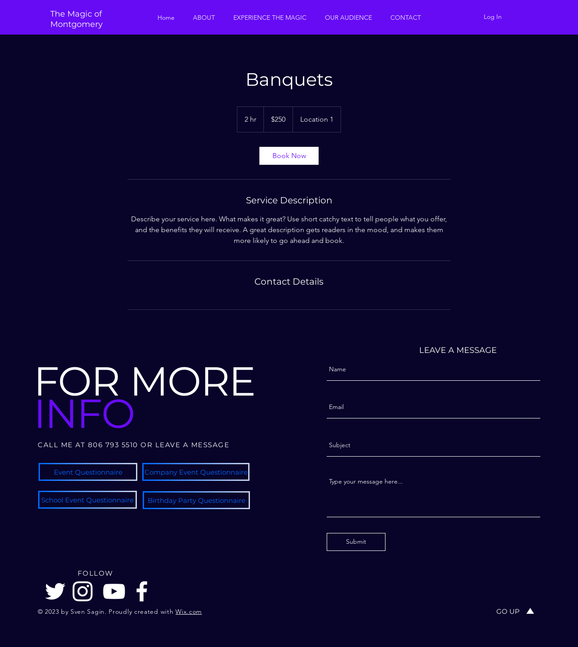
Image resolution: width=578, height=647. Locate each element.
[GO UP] (508, 611)
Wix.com (188, 611)
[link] (289, 156)
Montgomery (76, 24)
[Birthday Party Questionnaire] (196, 500)
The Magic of (76, 14)
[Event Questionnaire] (88, 472)
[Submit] (356, 542)
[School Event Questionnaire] (87, 500)
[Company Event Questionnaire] (196, 472)
